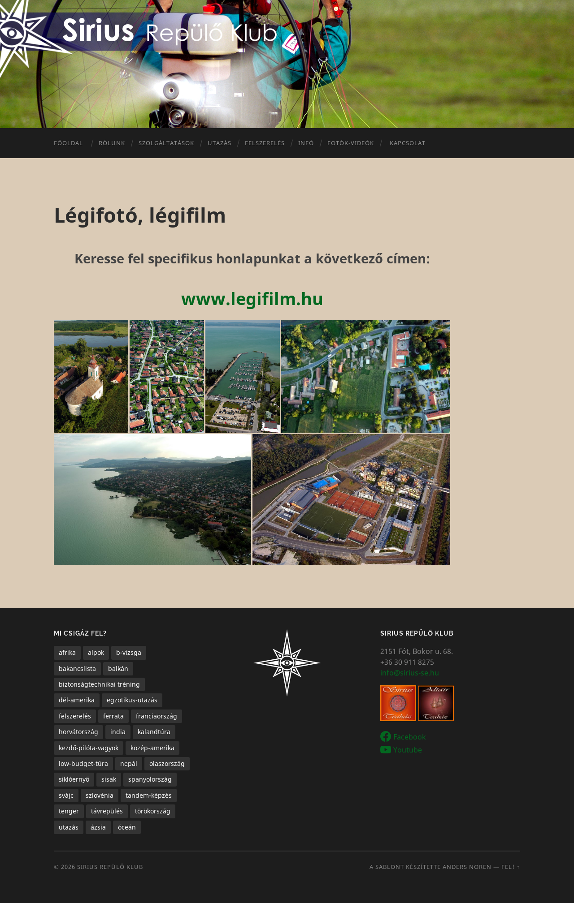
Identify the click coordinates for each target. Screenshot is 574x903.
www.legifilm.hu (252, 298)
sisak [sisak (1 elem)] (108, 779)
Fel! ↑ (510, 867)
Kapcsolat (408, 143)
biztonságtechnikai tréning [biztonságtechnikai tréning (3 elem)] (99, 684)
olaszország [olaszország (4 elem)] (167, 763)
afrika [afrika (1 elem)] (67, 652)
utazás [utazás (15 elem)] (68, 827)
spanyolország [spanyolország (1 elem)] (150, 779)
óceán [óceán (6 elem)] (127, 827)
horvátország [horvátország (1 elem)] (78, 731)
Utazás (219, 143)
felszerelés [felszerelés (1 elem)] (75, 716)
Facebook (409, 737)
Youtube (407, 749)
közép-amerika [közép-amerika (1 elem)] (152, 748)
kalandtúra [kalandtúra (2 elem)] (154, 731)
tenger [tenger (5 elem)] (69, 811)
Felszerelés (265, 143)
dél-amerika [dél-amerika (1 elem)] (77, 700)
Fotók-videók (350, 143)
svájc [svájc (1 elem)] (66, 795)
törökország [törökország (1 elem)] (152, 811)
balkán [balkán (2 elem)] (118, 668)
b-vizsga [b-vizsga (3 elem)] (128, 652)
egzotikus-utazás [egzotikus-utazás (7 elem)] (132, 700)
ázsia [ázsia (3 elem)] (98, 827)
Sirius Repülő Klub (110, 867)
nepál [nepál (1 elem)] (128, 763)
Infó (306, 143)
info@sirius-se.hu (409, 673)
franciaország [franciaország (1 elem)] (156, 716)
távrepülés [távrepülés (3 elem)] (107, 811)
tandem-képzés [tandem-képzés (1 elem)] (149, 795)
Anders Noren (467, 867)
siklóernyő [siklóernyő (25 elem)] (74, 779)
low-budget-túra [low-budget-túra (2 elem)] (83, 763)
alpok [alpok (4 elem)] (96, 652)
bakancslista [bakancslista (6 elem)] (77, 668)
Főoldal (68, 143)
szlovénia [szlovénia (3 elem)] (99, 795)
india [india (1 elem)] (118, 731)
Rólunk (112, 143)
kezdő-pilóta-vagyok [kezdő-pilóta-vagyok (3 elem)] (88, 748)
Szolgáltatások (166, 143)
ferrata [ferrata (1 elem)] (113, 716)
